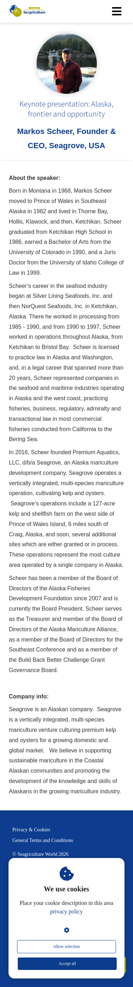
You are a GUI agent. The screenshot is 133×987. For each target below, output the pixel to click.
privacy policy (66, 911)
